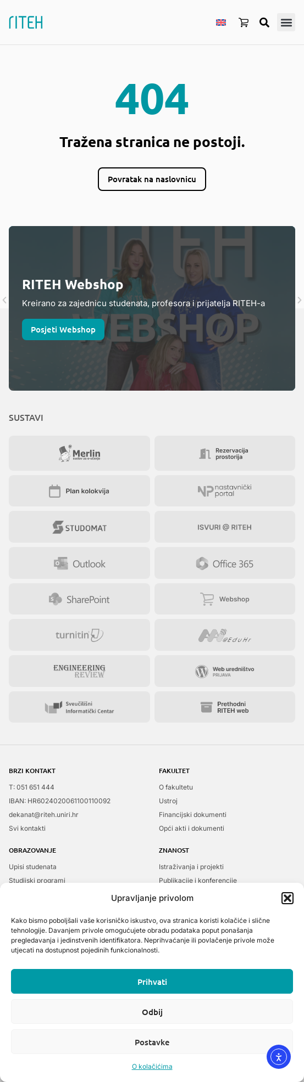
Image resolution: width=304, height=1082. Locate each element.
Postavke (152, 1041)
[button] (287, 898)
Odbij (152, 1011)
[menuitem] (221, 22)
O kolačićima (152, 1066)
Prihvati (152, 981)
